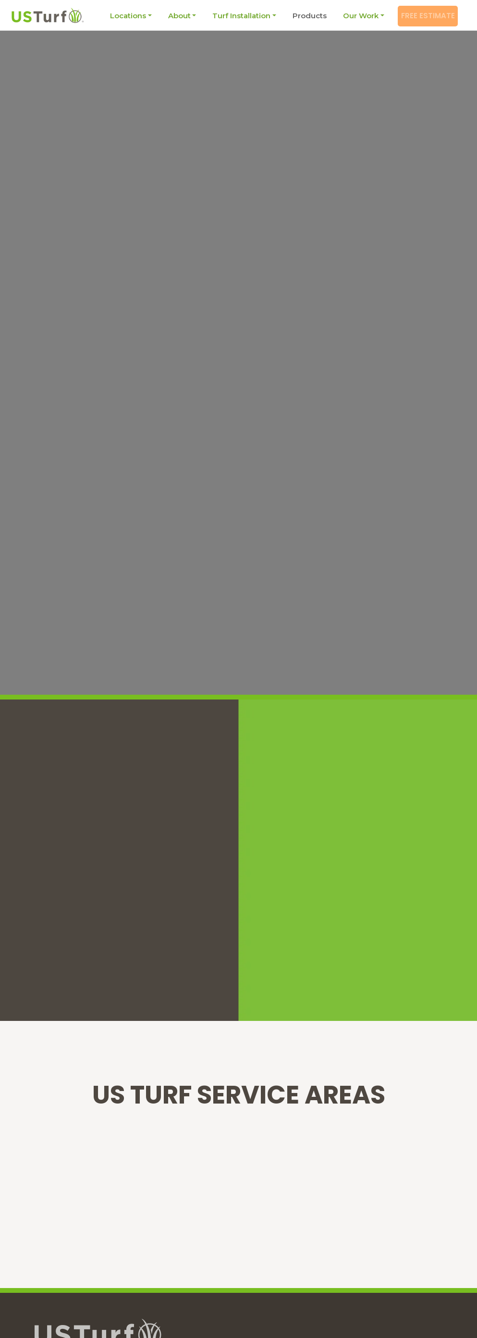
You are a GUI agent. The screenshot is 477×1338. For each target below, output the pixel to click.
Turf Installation (236, 15)
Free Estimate (426, 16)
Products (304, 15)
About (174, 15)
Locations (123, 15)
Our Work (355, 15)
